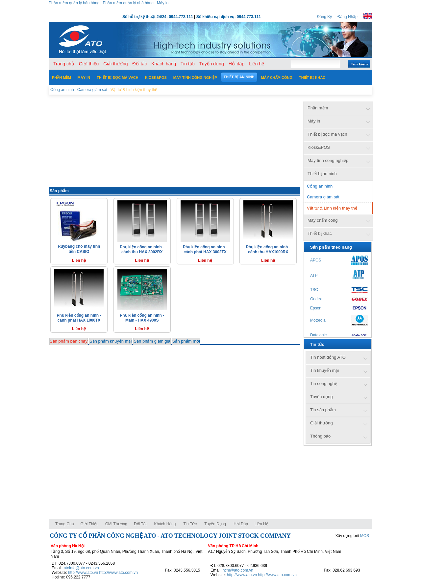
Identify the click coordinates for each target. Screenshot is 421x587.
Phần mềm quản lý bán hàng (74, 3)
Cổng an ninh (320, 186)
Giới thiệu (90, 524)
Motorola (318, 320)
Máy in (162, 3)
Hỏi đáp (241, 524)
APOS (315, 260)
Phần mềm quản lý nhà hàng (128, 3)
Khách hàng (165, 524)
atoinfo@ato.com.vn (81, 568)
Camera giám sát (323, 196)
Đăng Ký (324, 16)
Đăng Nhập (347, 16)
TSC (314, 289)
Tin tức (190, 524)
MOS (364, 535)
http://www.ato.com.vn (118, 572)
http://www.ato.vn (83, 572)
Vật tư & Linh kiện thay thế (332, 208)
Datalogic (318, 335)
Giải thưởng (116, 524)
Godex (316, 299)
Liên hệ (261, 524)
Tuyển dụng (215, 524)
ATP (313, 275)
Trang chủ (64, 524)
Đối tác (140, 524)
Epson (315, 308)
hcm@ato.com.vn (238, 570)
